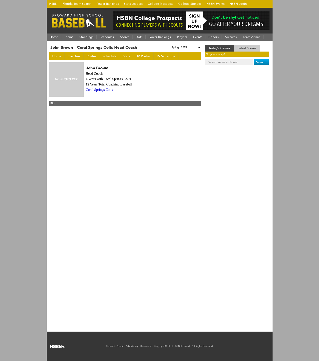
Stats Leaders (133, 4)
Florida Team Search (77, 4)
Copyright (159, 346)
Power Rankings (108, 4)
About (120, 346)
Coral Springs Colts (99, 89)
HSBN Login (238, 4)
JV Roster (143, 56)
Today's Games (219, 48)
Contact (110, 346)
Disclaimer (146, 346)
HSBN (53, 4)
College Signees (189, 4)
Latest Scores (247, 48)
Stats (126, 56)
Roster (91, 56)
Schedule (109, 56)
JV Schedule (166, 56)
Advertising (132, 346)
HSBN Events (216, 4)
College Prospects (160, 4)
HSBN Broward (182, 346)
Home (56, 56)
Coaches (74, 56)
